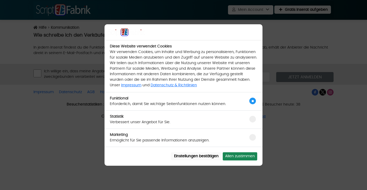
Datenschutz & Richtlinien (174, 85)
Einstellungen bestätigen (196, 156)
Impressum (131, 85)
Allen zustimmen (240, 156)
